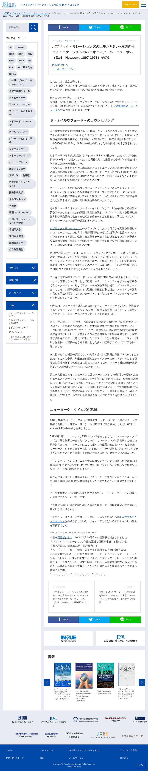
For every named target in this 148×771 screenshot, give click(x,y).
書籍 (42, 758)
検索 (33, 27)
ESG (11, 60)
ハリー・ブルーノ (18, 162)
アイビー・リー (17, 97)
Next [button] (142, 683)
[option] (62, 681)
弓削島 (12, 206)
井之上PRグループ (15, 758)
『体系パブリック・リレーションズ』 (20, 82)
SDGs (12, 74)
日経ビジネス (64, 537)
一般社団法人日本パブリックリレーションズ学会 (21, 338)
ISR (11, 67)
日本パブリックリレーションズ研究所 (21, 321)
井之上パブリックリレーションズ (21, 314)
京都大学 (13, 175)
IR (29, 60)
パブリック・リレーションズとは (85, 750)
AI (10, 47)
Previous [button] (47, 683)
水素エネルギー (17, 243)
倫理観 (26, 175)
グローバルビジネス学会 (20, 140)
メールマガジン (130, 5)
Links (12, 305)
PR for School (15, 332)
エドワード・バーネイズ (20, 123)
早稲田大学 (15, 229)
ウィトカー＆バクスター (20, 113)
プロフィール (46, 750)
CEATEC (20, 47)
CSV (30, 54)
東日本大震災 (16, 236)
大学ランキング (17, 199)
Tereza (78, 767)
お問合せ (124, 758)
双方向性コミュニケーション (20, 184)
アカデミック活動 (128, 750)
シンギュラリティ (18, 149)
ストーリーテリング (19, 155)
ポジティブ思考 (17, 169)
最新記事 (13, 280)
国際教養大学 (16, 192)
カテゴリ (13, 267)
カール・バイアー (18, 131)
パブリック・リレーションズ (66, 228)
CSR (20, 54)
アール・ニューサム (63, 68)
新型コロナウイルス (19, 212)
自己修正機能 (16, 249)
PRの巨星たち (60, 64)
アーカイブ (15, 292)
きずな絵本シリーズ (19, 91)
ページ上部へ (141, 765)
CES (11, 54)
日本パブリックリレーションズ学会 (20, 221)
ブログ (9, 750)
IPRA (21, 60)
